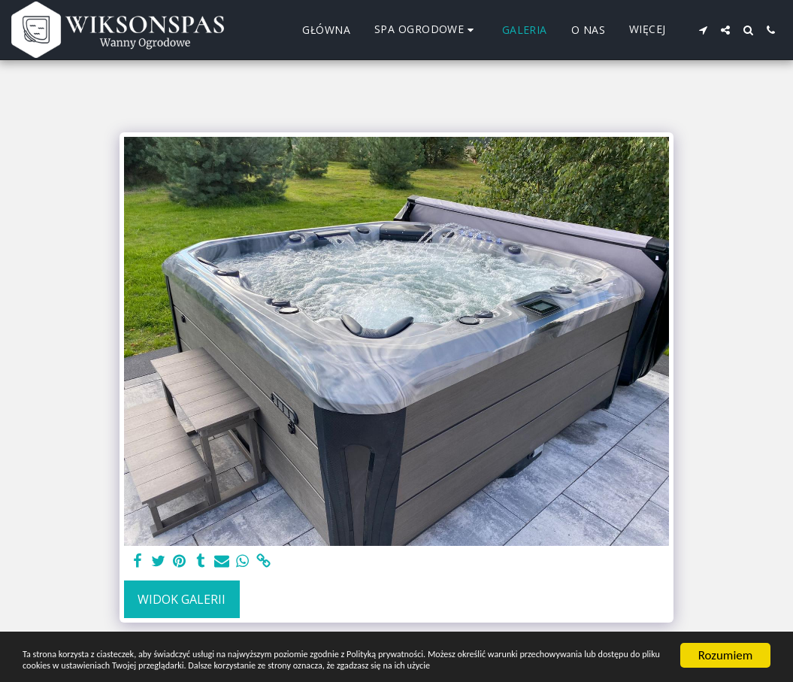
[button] (702, 30)
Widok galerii (181, 599)
